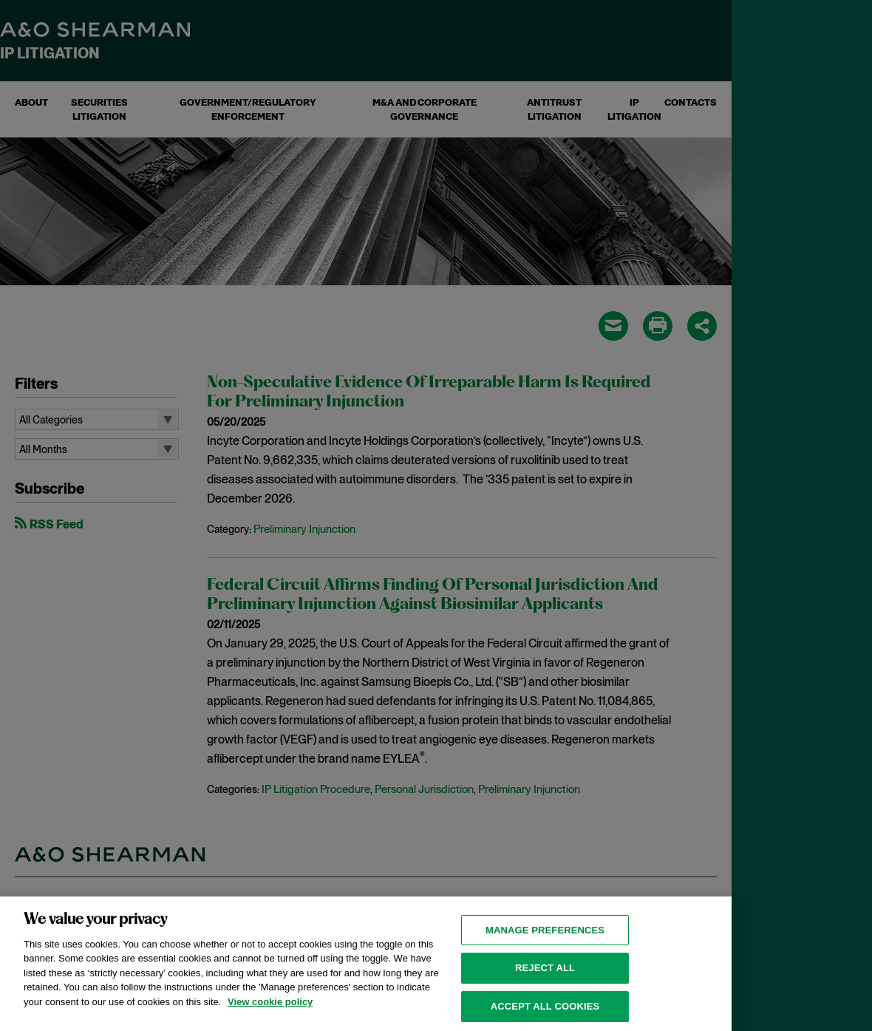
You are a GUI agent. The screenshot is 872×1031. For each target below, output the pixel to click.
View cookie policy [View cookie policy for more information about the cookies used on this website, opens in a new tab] (270, 1014)
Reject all (545, 980)
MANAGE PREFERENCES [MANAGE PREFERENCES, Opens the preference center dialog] (545, 942)
